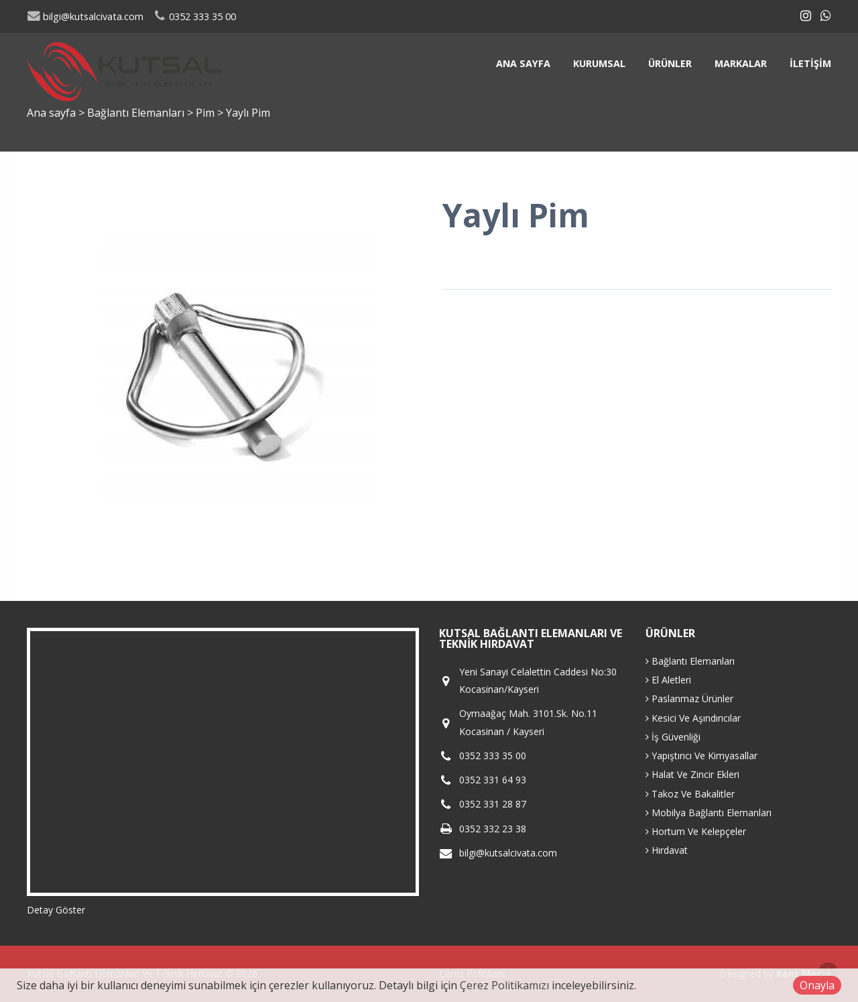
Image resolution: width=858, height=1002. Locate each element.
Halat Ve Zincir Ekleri (692, 774)
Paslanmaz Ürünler (689, 698)
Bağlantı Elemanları (137, 112)
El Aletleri (668, 679)
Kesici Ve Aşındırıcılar (693, 718)
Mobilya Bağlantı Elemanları (709, 812)
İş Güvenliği (673, 736)
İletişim (810, 63)
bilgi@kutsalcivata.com (85, 16)
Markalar (741, 63)
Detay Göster (56, 909)
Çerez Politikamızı (504, 985)
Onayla (817, 985)
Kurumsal (599, 63)
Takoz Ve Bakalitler (690, 793)
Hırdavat (667, 850)
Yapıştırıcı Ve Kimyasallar (701, 755)
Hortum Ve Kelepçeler (696, 831)
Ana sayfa (523, 63)
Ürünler (670, 63)
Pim (206, 112)
